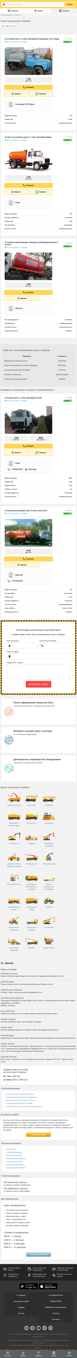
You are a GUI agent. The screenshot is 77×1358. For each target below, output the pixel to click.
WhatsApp (32, 466)
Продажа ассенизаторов (16, 1163)
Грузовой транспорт (14, 1151)
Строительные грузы (14, 1157)
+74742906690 (17, 576)
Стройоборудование (14, 1148)
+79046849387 (17, 466)
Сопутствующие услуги (15, 1160)
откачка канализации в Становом (19, 1099)
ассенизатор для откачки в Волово (20, 1089)
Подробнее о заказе (15, 658)
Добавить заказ (38, 680)
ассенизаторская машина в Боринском (21, 1093)
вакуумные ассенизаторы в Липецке (20, 1096)
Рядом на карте (9, 26)
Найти (69, 4)
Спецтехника (11, 1144)
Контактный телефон (47, 636)
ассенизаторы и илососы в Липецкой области (24, 1102)
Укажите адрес (13, 647)
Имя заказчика (13, 636)
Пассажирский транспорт (16, 1154)
